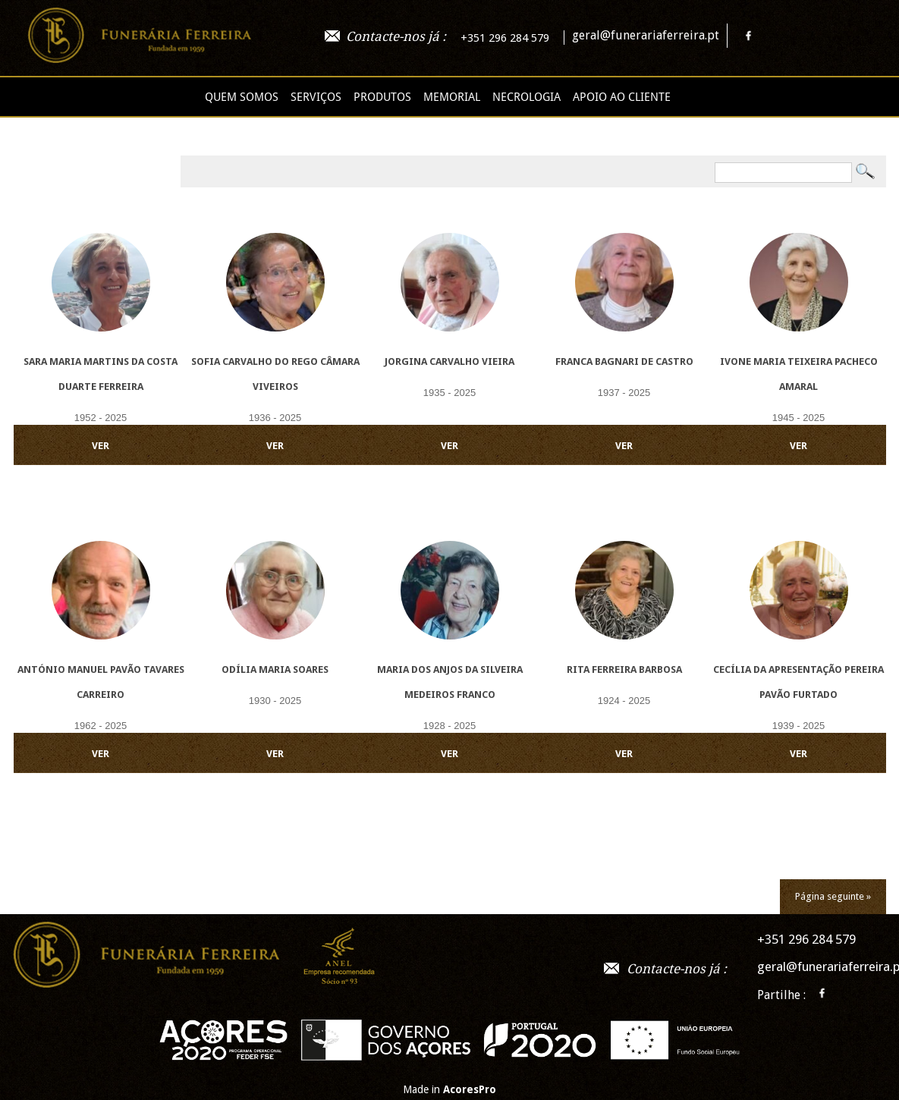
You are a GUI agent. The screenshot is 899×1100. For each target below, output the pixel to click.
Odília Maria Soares (275, 669)
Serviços (316, 97)
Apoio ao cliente (622, 97)
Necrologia (526, 97)
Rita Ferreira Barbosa (624, 669)
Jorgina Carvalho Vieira (449, 361)
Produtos (382, 97)
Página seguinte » (833, 896)
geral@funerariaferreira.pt (645, 35)
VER (100, 445)
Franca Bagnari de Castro (624, 361)
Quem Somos (241, 97)
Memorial (451, 97)
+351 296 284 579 (505, 38)
